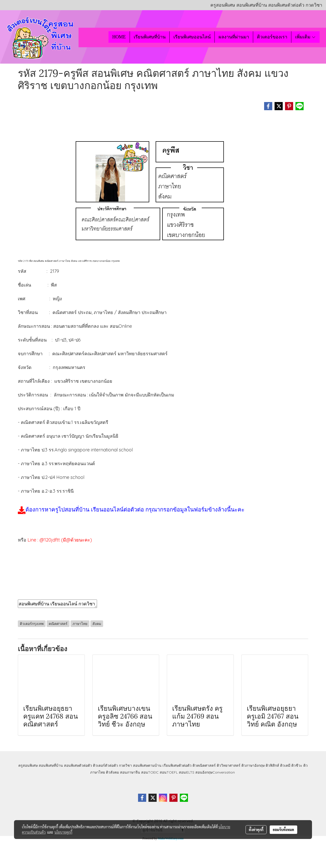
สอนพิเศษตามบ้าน (147, 765)
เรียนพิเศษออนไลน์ (192, 36)
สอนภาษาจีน (130, 772)
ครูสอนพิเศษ (28, 765)
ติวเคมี (285, 765)
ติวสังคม (112, 772)
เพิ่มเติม (305, 36)
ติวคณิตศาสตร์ (204, 765)
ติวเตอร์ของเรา (272, 36)
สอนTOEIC (150, 772)
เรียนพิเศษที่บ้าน (150, 36)
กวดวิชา (125, 765)
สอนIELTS (186, 772)
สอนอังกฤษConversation (215, 772)
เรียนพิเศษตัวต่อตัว (177, 765)
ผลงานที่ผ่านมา (234, 36)
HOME (119, 36)
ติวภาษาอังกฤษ (253, 765)
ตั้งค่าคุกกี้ (256, 829)
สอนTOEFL (169, 772)
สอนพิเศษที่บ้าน (51, 765)
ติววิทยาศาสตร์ (228, 765)
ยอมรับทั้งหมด (283, 829)
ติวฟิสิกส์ (272, 765)
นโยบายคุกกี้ (63, 832)
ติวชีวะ (296, 765)
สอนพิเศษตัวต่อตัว (78, 765)
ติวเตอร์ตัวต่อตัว (105, 765)
